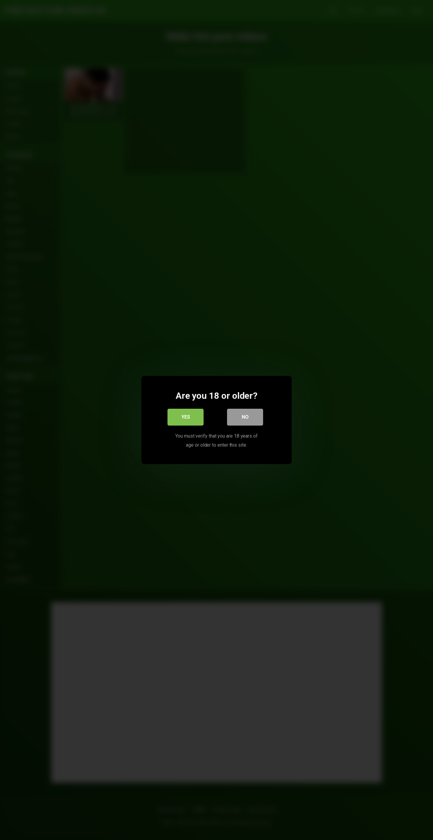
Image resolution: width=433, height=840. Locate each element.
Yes (185, 417)
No (245, 417)
